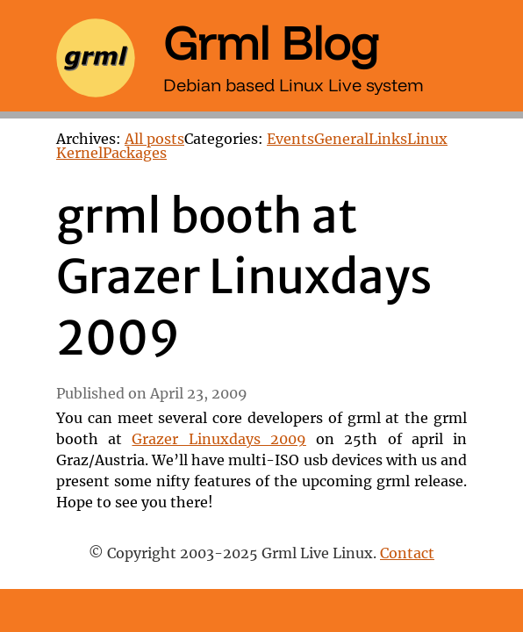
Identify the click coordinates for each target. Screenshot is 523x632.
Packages (135, 154)
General (341, 140)
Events (290, 140)
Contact (407, 554)
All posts (154, 140)
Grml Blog (271, 42)
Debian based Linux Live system (293, 85)
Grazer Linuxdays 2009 (218, 440)
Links (388, 140)
